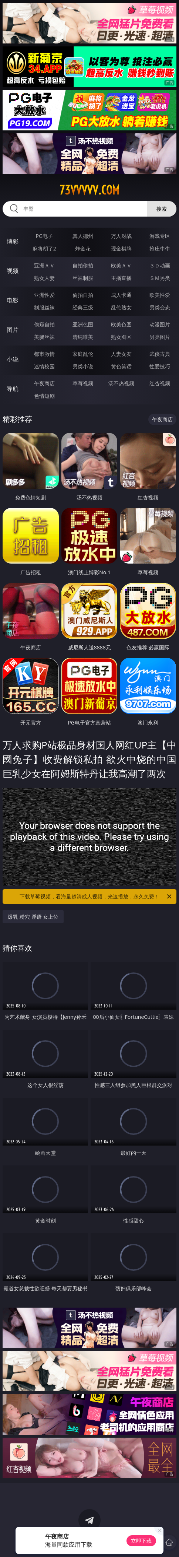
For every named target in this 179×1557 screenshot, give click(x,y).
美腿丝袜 (44, 336)
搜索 (161, 208)
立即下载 (141, 1540)
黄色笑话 (121, 366)
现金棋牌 (121, 248)
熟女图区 (121, 336)
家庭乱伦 (82, 353)
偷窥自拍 (44, 324)
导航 (12, 389)
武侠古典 (159, 353)
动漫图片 (159, 324)
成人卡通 (121, 294)
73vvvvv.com (89, 190)
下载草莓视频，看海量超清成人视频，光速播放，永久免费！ (96, 896)
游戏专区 (159, 235)
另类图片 (159, 336)
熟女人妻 (44, 277)
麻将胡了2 (44, 248)
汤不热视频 (121, 383)
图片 (12, 330)
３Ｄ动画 (159, 265)
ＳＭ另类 (159, 277)
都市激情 (44, 353)
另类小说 (82, 366)
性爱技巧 (159, 366)
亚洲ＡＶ (44, 265)
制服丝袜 (44, 307)
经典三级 (82, 307)
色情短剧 (44, 395)
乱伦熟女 (121, 307)
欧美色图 (121, 324)
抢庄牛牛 (159, 248)
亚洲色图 (82, 324)
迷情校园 (44, 366)
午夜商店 (44, 383)
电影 (12, 300)
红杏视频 (159, 383)
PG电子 (44, 235)
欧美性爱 (159, 294)
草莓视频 (82, 383)
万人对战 (121, 235)
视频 (12, 271)
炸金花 (83, 248)
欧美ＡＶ (121, 265)
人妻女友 (121, 353)
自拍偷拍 (82, 265)
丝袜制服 (82, 277)
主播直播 (121, 277)
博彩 (12, 241)
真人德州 (82, 235)
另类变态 (159, 307)
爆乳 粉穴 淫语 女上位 (33, 916)
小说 (12, 359)
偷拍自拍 (82, 294)
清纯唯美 (82, 336)
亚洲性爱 (44, 294)
